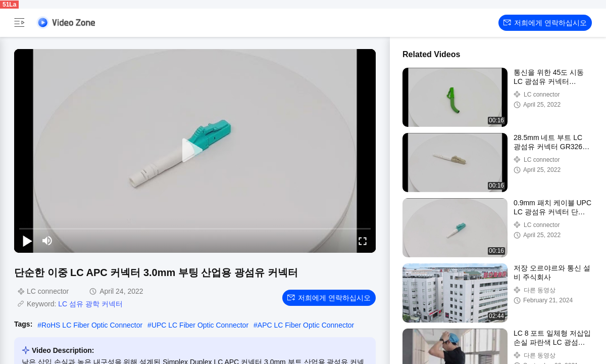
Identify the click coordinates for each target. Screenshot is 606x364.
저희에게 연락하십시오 (545, 23)
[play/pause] (27, 240)
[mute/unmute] (47, 240)
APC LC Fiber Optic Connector (306, 325)
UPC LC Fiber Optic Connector (200, 325)
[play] (195, 150)
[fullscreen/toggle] (362, 240)
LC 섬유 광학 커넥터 (90, 304)
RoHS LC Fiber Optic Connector (91, 325)
